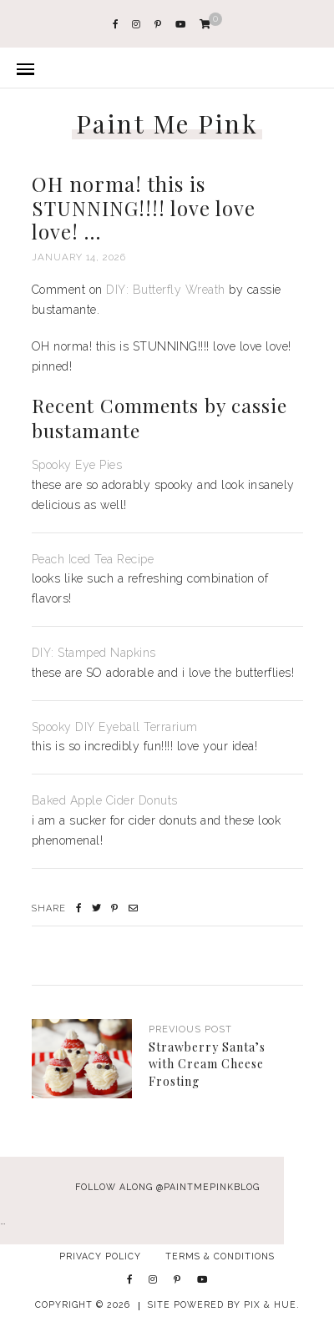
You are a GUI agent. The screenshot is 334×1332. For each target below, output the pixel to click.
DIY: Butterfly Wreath (165, 289)
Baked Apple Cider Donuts (105, 800)
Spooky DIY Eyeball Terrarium (115, 727)
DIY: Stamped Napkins (94, 652)
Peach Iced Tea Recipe (93, 559)
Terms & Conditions (220, 1256)
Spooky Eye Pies (77, 465)
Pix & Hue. (272, 1304)
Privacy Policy (100, 1256)
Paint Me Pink (167, 123)
